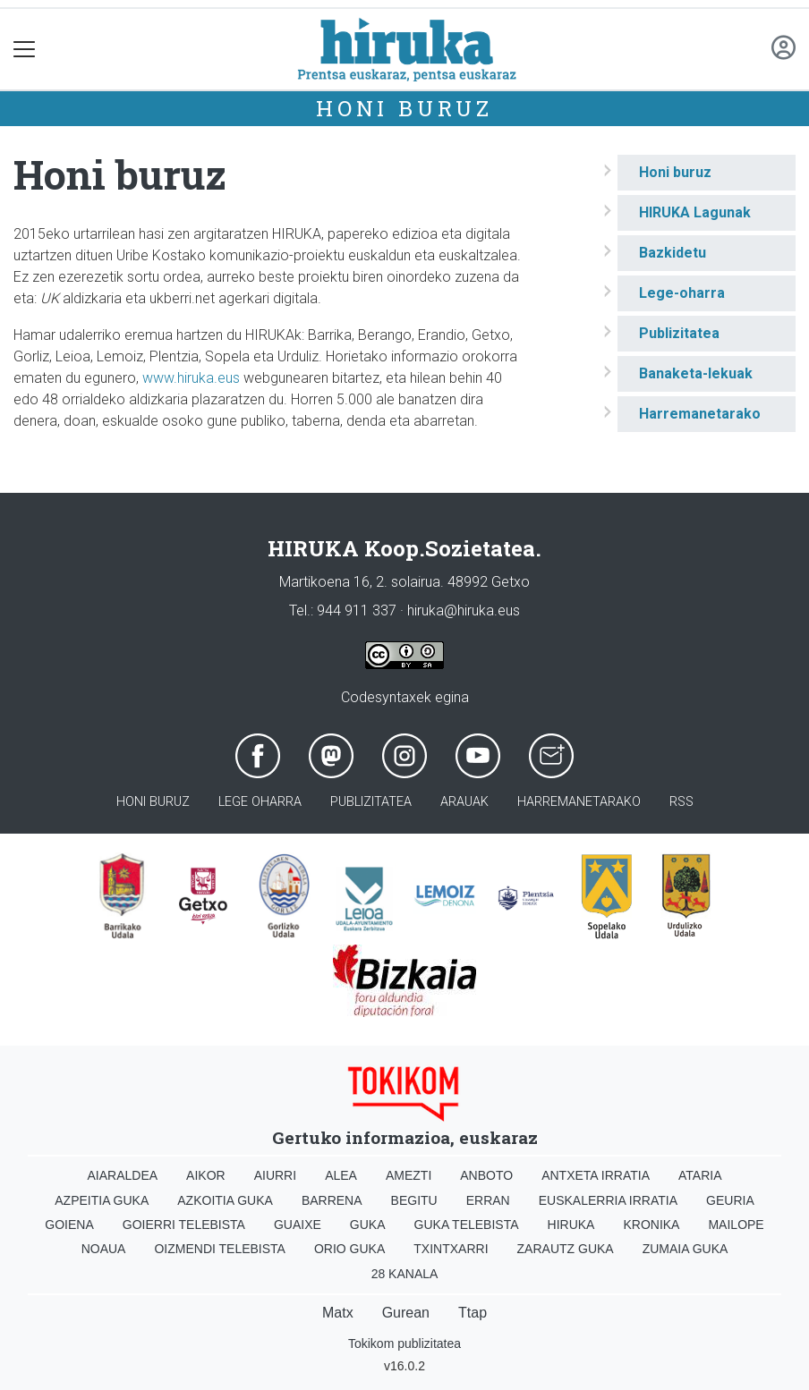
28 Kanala (405, 1274)
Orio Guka (349, 1249)
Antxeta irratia (595, 1175)
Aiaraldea (123, 1175)
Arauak (464, 801)
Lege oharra (260, 801)
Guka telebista (466, 1224)
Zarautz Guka (565, 1249)
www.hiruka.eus (191, 377)
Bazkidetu (672, 252)
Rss (681, 801)
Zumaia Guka (685, 1249)
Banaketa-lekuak (696, 373)
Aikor (206, 1175)
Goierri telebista (184, 1224)
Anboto (486, 1175)
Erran (488, 1200)
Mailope (735, 1224)
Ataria (700, 1175)
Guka (368, 1224)
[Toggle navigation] (24, 49)
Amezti (408, 1175)
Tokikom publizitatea (404, 1343)
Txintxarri (450, 1249)
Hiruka (571, 1224)
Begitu (414, 1200)
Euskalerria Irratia (608, 1200)
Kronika (651, 1224)
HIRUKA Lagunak (695, 212)
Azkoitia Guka (225, 1200)
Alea (341, 1175)
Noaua (103, 1249)
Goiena (69, 1224)
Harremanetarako (700, 413)
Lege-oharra (682, 292)
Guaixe (297, 1224)
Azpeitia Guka (102, 1200)
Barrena (332, 1200)
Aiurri (275, 1175)
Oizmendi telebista (219, 1249)
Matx (337, 1312)
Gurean (406, 1312)
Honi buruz (404, 108)
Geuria (730, 1200)
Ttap (472, 1312)
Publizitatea (679, 333)
